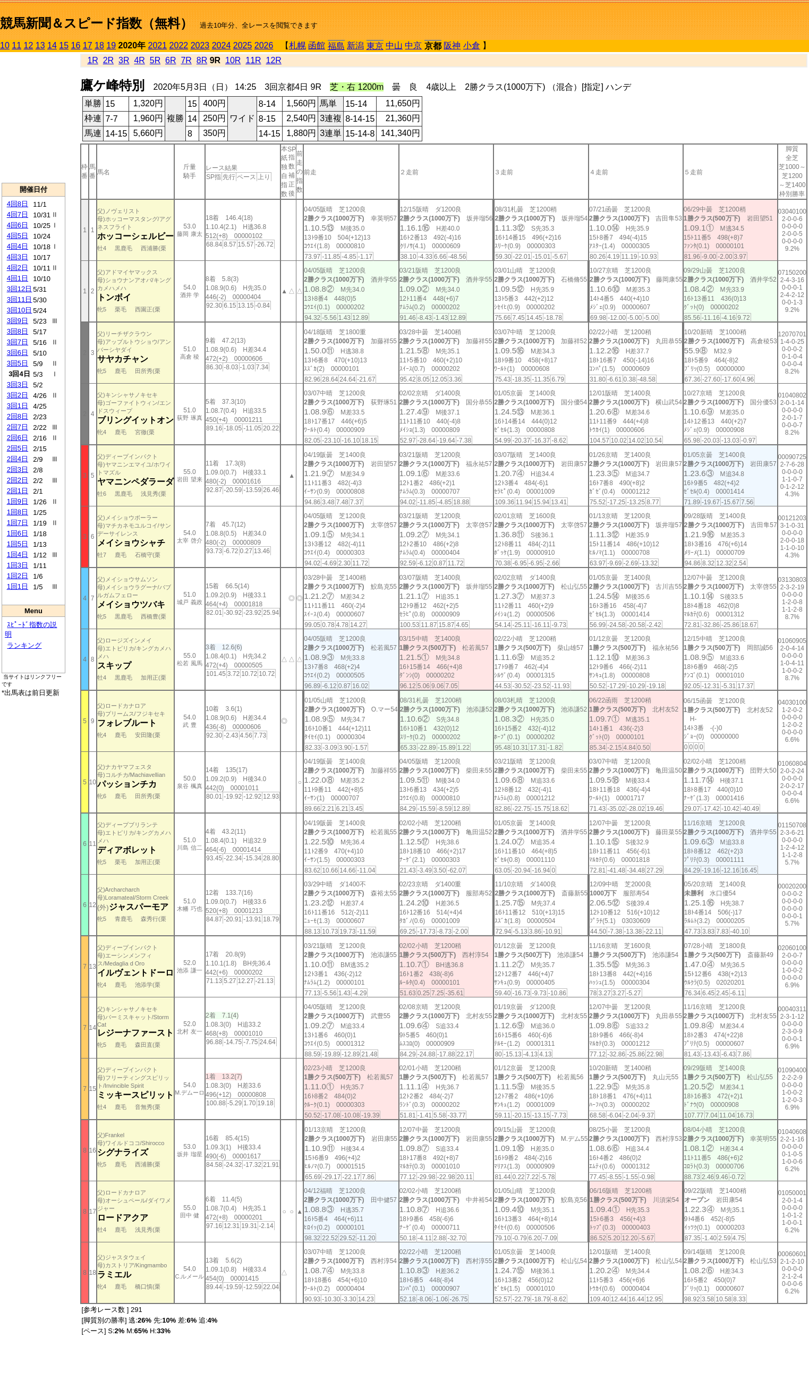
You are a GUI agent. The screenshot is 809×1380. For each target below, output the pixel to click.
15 (64, 45)
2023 (200, 45)
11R (253, 60)
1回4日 (17, 554)
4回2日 (17, 268)
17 (87, 45)
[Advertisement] (33, 117)
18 (99, 45)
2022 (179, 45)
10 (5, 45)
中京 (413, 45)
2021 (157, 45)
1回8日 (17, 512)
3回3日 (17, 384)
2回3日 (17, 469)
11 (16, 45)
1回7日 (17, 523)
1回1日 (17, 586)
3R (123, 60)
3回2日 (17, 395)
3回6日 (17, 353)
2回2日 (17, 480)
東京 (375, 45)
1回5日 (17, 544)
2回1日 (17, 491)
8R (202, 60)
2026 (264, 45)
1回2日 (17, 576)
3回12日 (19, 289)
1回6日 (17, 533)
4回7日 (17, 214)
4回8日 (17, 204)
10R (233, 60)
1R (92, 60)
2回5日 (17, 448)
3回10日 (19, 310)
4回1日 (17, 278)
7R (186, 60)
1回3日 (17, 565)
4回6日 (17, 225)
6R (170, 60)
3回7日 (17, 342)
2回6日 (17, 438)
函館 (316, 45)
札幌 (297, 45)
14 (52, 45)
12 (28, 45)
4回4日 (17, 246)
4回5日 (17, 236)
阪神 (452, 45)
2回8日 (17, 416)
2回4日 (17, 459)
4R (139, 60)
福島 (336, 45)
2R (108, 60)
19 (111, 45)
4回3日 (17, 257)
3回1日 (17, 406)
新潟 (355, 45)
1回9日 (17, 501)
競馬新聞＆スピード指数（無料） (96, 23)
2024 (221, 45)
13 (40, 45)
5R (155, 60)
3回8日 (17, 331)
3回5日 (17, 363)
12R (274, 60)
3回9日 (17, 321)
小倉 (471, 45)
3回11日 (19, 299)
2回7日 (17, 427)
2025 (242, 45)
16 (76, 45)
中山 (394, 45)
